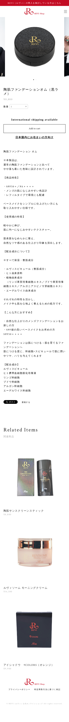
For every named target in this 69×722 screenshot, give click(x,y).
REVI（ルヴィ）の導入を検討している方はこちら (34, 3)
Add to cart (34, 128)
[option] (34, 47)
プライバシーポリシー (19, 689)
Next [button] (63, 47)
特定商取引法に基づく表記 (47, 689)
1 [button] (33, 79)
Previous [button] (5, 47)
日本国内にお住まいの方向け (34, 137)
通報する (26, 402)
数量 (6, 106)
